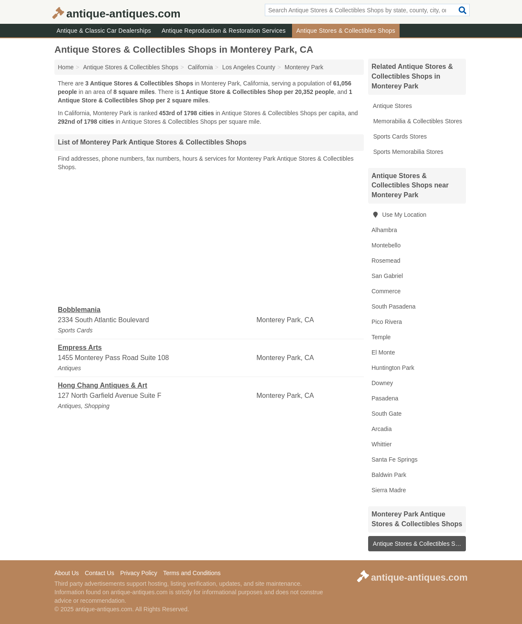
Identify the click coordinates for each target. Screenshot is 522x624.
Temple (381, 337)
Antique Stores (392, 105)
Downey (382, 383)
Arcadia (382, 428)
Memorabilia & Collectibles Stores (417, 121)
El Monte (383, 352)
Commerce (386, 291)
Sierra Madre (389, 490)
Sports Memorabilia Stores (407, 151)
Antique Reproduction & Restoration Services (224, 30)
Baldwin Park (389, 474)
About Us (66, 573)
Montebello (386, 245)
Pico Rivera (387, 321)
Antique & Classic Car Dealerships (104, 30)
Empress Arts (80, 347)
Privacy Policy (138, 573)
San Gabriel (387, 275)
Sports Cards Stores (399, 136)
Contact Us (99, 573)
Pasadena (385, 398)
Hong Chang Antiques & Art (102, 385)
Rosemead (386, 260)
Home (66, 67)
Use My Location (399, 214)
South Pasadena (394, 306)
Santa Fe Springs (394, 459)
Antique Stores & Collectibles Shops (345, 30)
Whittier (382, 444)
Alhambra (384, 230)
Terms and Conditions (192, 573)
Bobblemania (79, 309)
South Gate (387, 413)
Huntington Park (393, 367)
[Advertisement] (209, 238)
